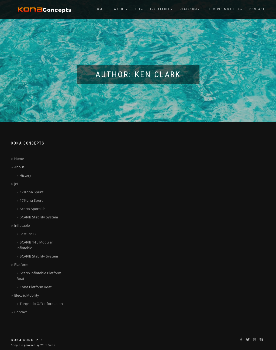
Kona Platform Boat (35, 286)
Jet (138, 9)
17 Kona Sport (31, 200)
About (119, 9)
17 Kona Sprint (31, 192)
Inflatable (160, 9)
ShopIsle (17, 345)
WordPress (47, 345)
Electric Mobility (223, 9)
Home (100, 9)
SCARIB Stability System (39, 217)
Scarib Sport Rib (33, 208)
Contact (257, 9)
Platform (188, 9)
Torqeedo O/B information (41, 303)
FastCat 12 (28, 233)
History (25, 175)
